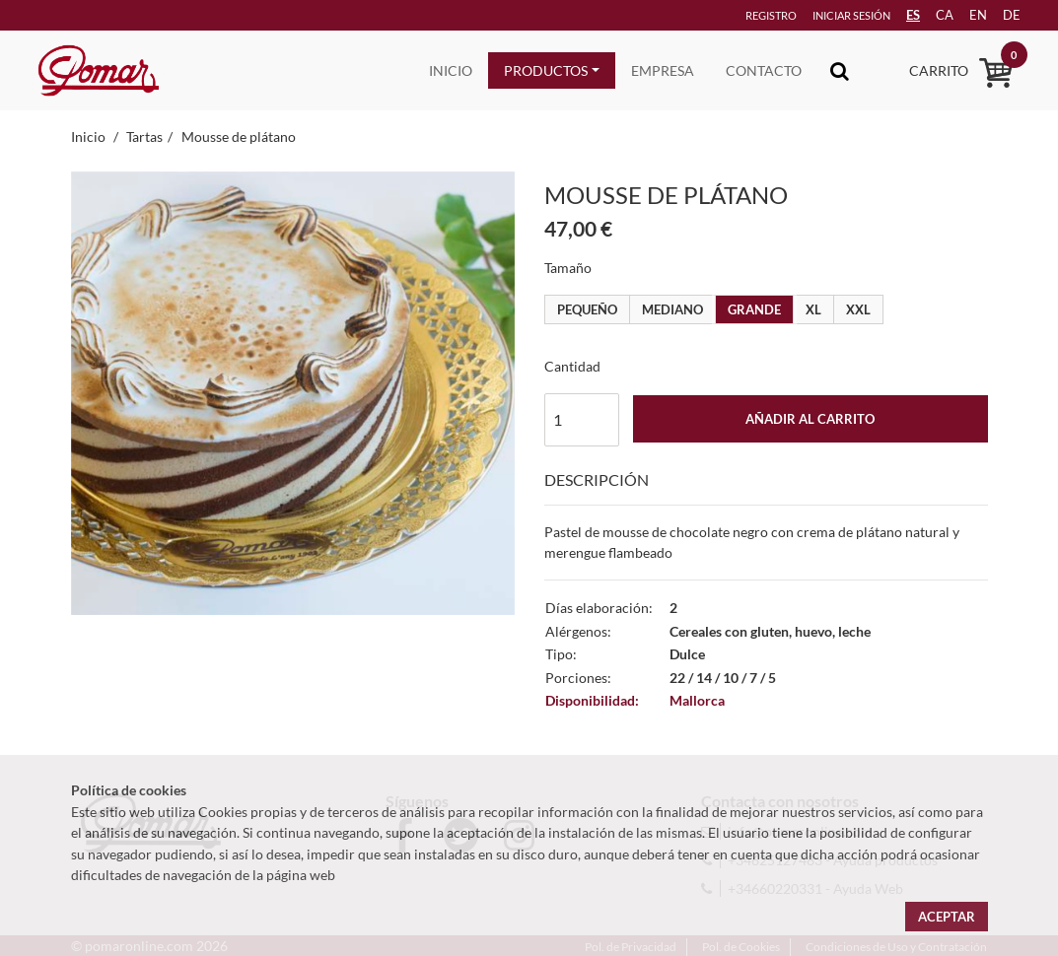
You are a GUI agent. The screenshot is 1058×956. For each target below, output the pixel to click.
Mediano (672, 309)
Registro (740, 15)
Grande (754, 309)
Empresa (662, 70)
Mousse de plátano (238, 136)
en (967, 15)
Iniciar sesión (824, 15)
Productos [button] (546, 70)
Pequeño (587, 309)
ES (896, 15)
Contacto (764, 70)
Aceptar (946, 916)
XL (813, 309)
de (1004, 15)
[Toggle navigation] (839, 70)
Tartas (144, 136)
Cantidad (572, 366)
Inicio (450, 70)
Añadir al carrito (810, 419)
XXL (858, 309)
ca (931, 15)
